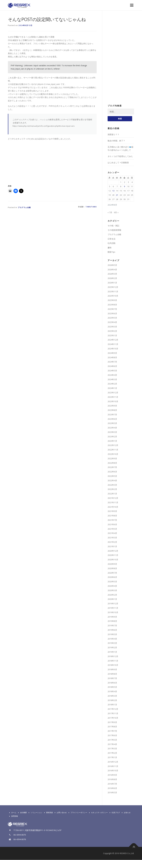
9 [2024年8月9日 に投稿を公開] (124, 186)
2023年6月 (112, 419)
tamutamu (91, 207)
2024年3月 (112, 379)
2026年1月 (112, 282)
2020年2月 (112, 595)
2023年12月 (113, 392)
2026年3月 (112, 274)
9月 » (116, 212)
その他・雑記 (113, 225)
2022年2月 (112, 489)
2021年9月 (112, 511)
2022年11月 (113, 449)
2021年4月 (112, 533)
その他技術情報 (114, 230)
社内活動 (111, 243)
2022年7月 (112, 467)
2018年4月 (112, 691)
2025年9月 (112, 300)
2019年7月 (112, 625)
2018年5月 (112, 687)
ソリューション (34, 812)
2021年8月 (112, 515)
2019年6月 (112, 630)
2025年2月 (112, 331)
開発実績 (48, 812)
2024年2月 (112, 384)
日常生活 (111, 239)
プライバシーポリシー (77, 812)
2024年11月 (113, 344)
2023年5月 (112, 423)
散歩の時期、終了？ (116, 140)
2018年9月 (112, 669)
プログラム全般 (24, 207)
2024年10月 (113, 348)
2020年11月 (113, 555)
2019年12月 (113, 603)
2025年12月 (113, 287)
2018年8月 (112, 674)
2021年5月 (112, 529)
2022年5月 (112, 476)
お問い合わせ (60, 812)
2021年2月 (112, 542)
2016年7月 (112, 784)
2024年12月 (113, 340)
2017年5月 (112, 740)
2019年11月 (113, 608)
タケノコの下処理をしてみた (120, 156)
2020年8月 (112, 568)
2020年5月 (112, 581)
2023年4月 (112, 427)
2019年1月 (112, 652)
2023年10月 (113, 401)
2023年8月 (112, 410)
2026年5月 (112, 265)
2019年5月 (112, 634)
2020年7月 (112, 573)
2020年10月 (113, 559)
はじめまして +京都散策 (118, 162)
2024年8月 (112, 357)
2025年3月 (112, 326)
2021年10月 (113, 507)
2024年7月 (112, 362)
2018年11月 (113, 661)
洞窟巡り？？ (113, 134)
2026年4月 (112, 269)
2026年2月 (112, 278)
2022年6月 (112, 471)
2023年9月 (112, 405)
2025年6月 (112, 313)
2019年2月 (112, 647)
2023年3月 (112, 432)
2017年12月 (113, 709)
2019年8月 (112, 621)
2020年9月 (112, 564)
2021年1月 (112, 546)
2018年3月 (112, 696)
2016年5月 (112, 792)
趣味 (109, 247)
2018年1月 (112, 705)
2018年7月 (112, 678)
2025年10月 (113, 296)
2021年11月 (113, 502)
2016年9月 (112, 775)
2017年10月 (113, 718)
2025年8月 (112, 304)
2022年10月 (113, 454)
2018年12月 (113, 656)
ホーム (12, 812)
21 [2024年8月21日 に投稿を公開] (117, 195)
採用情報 (13, 816)
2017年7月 (112, 731)
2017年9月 (112, 722)
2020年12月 (113, 551)
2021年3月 (112, 537)
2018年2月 (112, 700)
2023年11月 (113, 397)
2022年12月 (113, 445)
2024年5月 (112, 370)
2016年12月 (113, 762)
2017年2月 (112, 753)
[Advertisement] (31, 162)
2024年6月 (112, 366)
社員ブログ (114, 812)
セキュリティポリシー (98, 812)
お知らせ (125, 812)
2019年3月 (112, 643)
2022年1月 (112, 493)
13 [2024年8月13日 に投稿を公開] (113, 191)
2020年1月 (112, 599)
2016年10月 (113, 770)
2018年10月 (113, 665)
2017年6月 (112, 735)
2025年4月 (112, 322)
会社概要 (22, 812)
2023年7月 (112, 414)
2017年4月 (112, 744)
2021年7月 (112, 520)
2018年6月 (112, 683)
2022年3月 (112, 485)
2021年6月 (112, 524)
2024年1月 (112, 388)
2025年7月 (112, 309)
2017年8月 (112, 726)
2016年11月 (113, 766)
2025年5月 (112, 318)
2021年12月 (113, 498)
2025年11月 (113, 291)
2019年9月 (112, 617)
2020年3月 (112, 590)
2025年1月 (112, 335)
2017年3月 (112, 748)
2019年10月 (113, 612)
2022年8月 (112, 463)
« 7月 (110, 212)
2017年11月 (113, 713)
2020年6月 (112, 577)
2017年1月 (112, 757)
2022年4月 (112, 480)
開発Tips (111, 252)
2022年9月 (112, 458)
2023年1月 (112, 441)
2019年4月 (112, 639)
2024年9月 (112, 353)
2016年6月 (112, 788)
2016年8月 (112, 779)
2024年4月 (112, 375)
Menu (131, 5)
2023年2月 (112, 436)
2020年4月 (112, 586)
